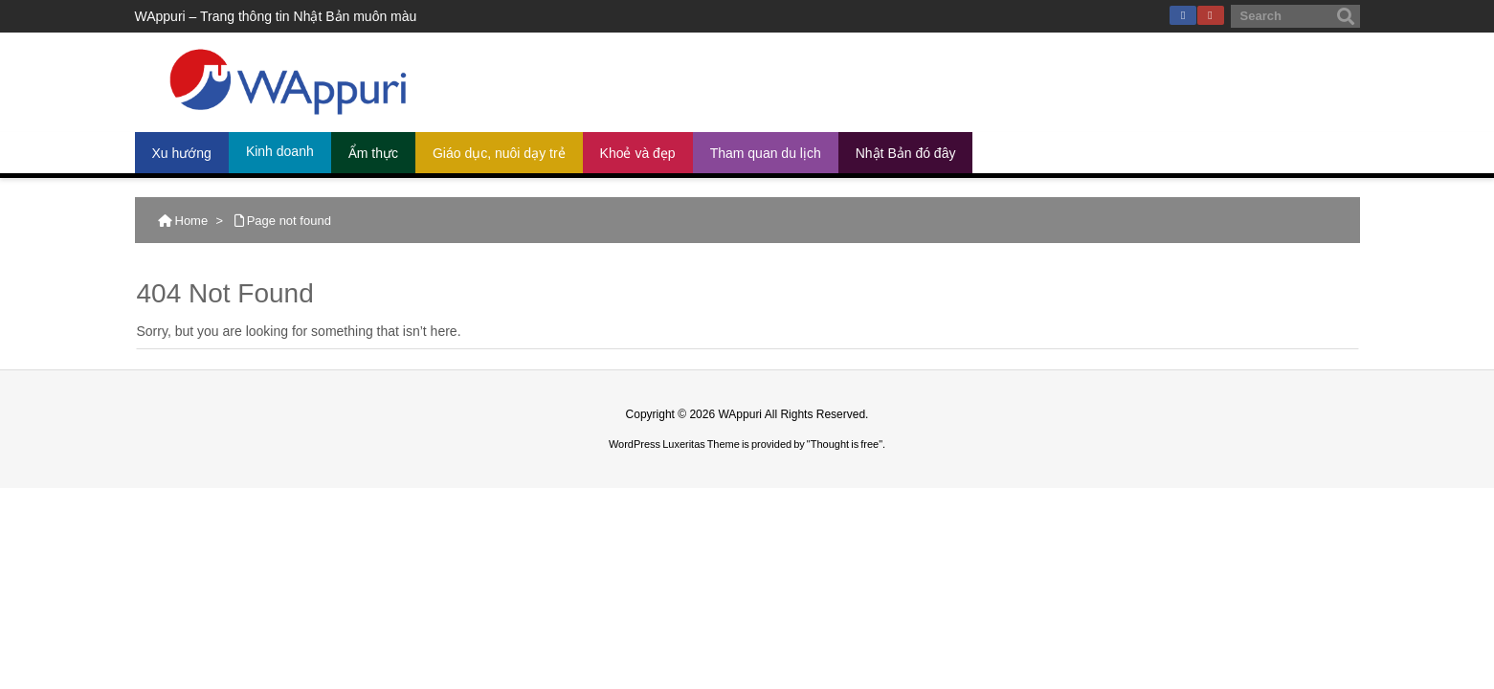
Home (192, 220)
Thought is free (845, 444)
